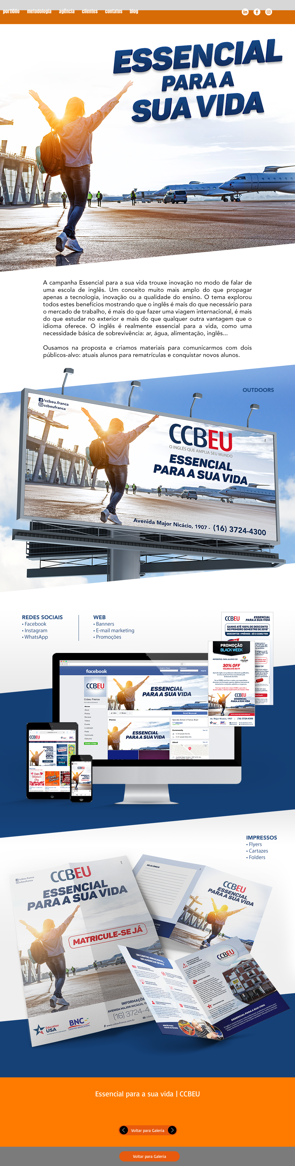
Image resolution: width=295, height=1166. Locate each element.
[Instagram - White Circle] (268, 11)
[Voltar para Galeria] (147, 1130)
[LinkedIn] (245, 11)
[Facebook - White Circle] (256, 11)
